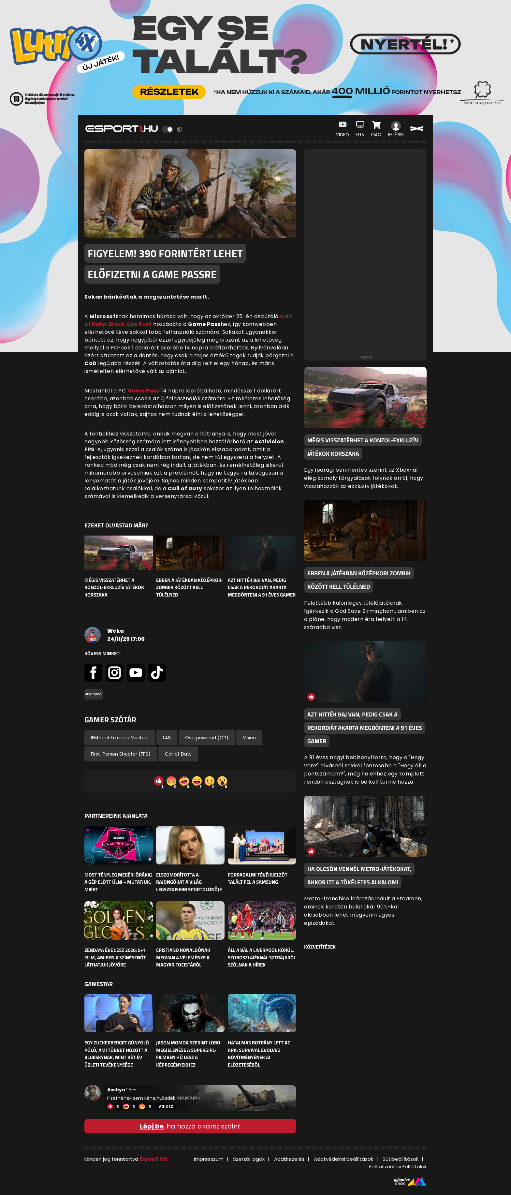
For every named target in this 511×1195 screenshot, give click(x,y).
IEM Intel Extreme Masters (120, 737)
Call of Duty (178, 754)
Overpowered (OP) (206, 737)
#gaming (93, 694)
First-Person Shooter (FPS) (121, 754)
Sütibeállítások (400, 1159)
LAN (167, 737)
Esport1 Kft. (154, 1159)
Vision (249, 737)
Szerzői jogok (249, 1159)
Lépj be (152, 1126)
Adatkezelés (289, 1159)
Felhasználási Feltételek (398, 1166)
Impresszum (209, 1159)
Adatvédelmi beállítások (343, 1159)
